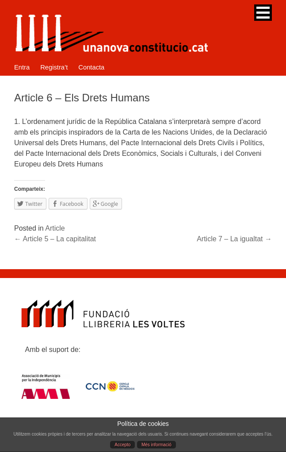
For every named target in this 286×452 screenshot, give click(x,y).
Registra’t (54, 67)
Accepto (122, 444)
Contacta (91, 67)
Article (55, 228)
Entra (22, 67)
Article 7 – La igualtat (234, 239)
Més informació (156, 444)
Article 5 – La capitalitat (55, 239)
